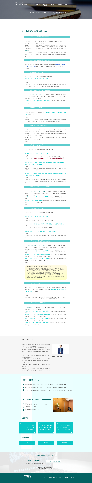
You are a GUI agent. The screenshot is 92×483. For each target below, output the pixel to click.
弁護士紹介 (38, 4)
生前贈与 (46, 442)
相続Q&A (53, 4)
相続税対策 (64, 442)
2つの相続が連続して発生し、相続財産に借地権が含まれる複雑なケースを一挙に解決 (64, 427)
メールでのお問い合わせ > (54, 461)
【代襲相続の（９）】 (30, 307)
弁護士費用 (67, 4)
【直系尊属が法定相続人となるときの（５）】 (36, 191)
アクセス (74, 4)
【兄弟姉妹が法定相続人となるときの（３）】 (36, 245)
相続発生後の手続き (45, 4)
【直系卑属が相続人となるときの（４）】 (35, 94)
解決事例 (60, 4)
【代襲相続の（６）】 (30, 130)
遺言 (27, 442)
